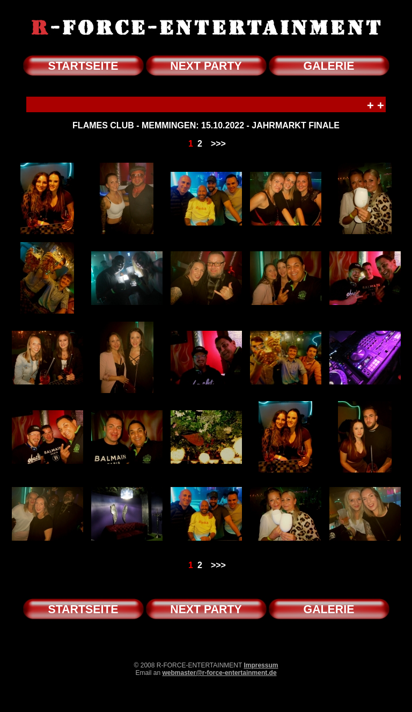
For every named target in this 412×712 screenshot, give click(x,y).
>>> (218, 143)
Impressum (261, 665)
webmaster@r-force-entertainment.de (219, 673)
